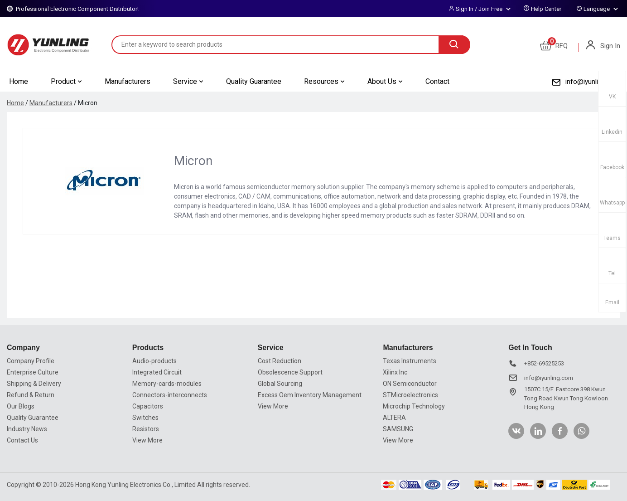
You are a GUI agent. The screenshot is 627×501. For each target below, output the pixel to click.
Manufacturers (127, 81)
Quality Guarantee (253, 81)
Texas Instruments (409, 361)
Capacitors (147, 406)
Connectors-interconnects (169, 395)
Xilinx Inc (395, 372)
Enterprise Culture (32, 372)
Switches (145, 417)
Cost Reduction (279, 361)
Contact (437, 81)
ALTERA (394, 417)
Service (188, 81)
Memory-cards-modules (167, 383)
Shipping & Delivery (34, 383)
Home (18, 81)
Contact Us (22, 440)
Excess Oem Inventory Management (310, 395)
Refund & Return (30, 395)
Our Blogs (20, 406)
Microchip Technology (414, 406)
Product (66, 81)
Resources (324, 81)
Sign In (602, 46)
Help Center (546, 8)
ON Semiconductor (410, 383)
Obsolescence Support (290, 372)
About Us (385, 81)
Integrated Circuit (157, 372)
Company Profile (30, 361)
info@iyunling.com (592, 82)
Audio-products (154, 361)
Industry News (27, 429)
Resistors (145, 429)
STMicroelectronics (410, 395)
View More (147, 440)
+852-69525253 (544, 363)
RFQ (554, 46)
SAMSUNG (398, 429)
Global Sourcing (280, 383)
